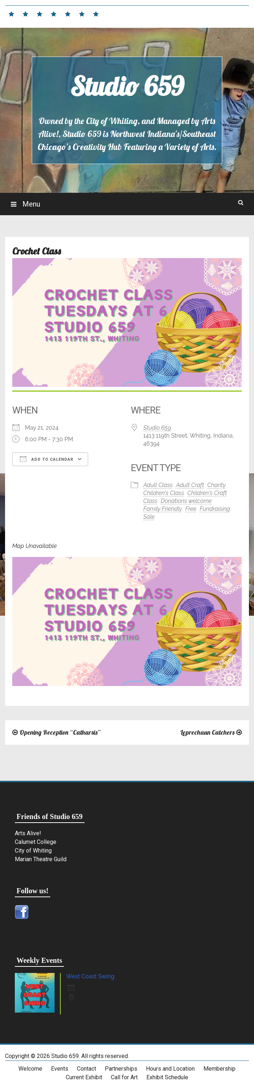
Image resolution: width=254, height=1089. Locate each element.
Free (191, 508)
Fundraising (215, 508)
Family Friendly (162, 508)
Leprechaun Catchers (207, 732)
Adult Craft (190, 485)
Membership (219, 1068)
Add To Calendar (46, 459)
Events (59, 1068)
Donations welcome (186, 500)
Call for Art (124, 1077)
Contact (86, 1068)
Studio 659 (127, 86)
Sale (149, 516)
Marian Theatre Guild (40, 859)
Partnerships (121, 1068)
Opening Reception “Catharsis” (60, 732)
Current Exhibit (84, 1077)
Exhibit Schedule (167, 1077)
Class (150, 500)
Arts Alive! (28, 833)
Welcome (30, 1068)
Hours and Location (170, 1068)
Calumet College (35, 841)
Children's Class (163, 493)
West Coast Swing (90, 976)
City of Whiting (33, 850)
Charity (216, 485)
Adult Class (158, 485)
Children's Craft (207, 493)
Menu (30, 204)
